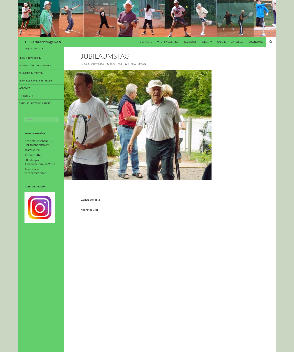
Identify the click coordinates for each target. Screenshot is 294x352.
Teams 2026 (190, 41)
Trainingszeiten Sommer (38, 65)
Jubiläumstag (137, 64)
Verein (205, 41)
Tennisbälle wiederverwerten (39, 168)
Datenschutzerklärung (38, 103)
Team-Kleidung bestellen (39, 81)
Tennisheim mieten (35, 73)
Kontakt (29, 88)
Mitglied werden (34, 58)
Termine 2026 (31, 155)
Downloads (255, 41)
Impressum (30, 96)
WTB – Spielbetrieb (167, 41)
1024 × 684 (116, 64)
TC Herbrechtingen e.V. (43, 42)
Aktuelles (237, 41)
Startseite (146, 41)
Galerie (221, 41)
